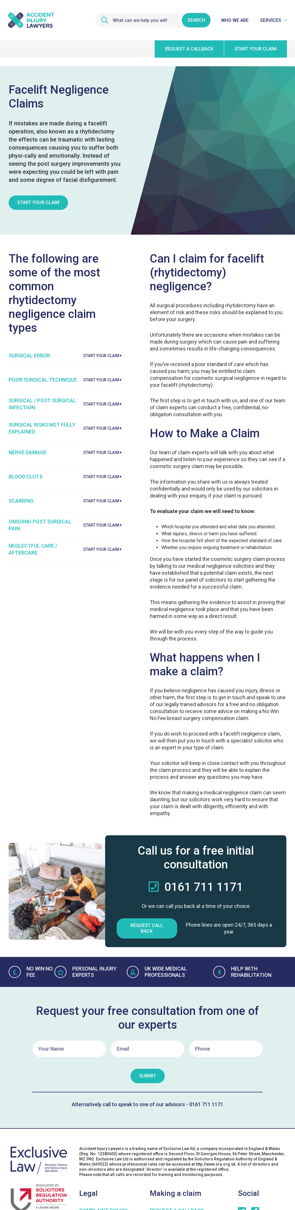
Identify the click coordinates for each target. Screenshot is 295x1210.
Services (270, 20)
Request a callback (189, 49)
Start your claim (256, 49)
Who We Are (235, 20)
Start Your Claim (38, 202)
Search (196, 20)
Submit (147, 1076)
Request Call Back (147, 928)
